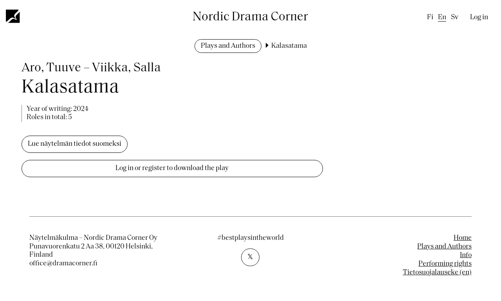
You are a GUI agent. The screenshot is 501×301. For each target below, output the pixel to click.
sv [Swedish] (454, 17)
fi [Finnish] (430, 17)
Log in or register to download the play (172, 168)
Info (466, 255)
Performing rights (445, 264)
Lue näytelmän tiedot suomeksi (74, 144)
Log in (479, 17)
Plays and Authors (228, 46)
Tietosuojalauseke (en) (437, 272)
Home (463, 238)
